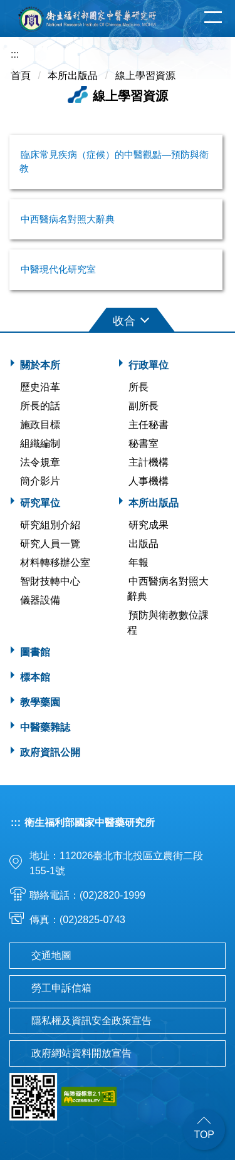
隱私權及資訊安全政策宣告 (91, 1020)
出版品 (143, 543)
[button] (117, 318)
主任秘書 (148, 424)
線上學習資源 (145, 75)
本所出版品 (73, 75)
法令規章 (40, 462)
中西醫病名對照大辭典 (68, 219)
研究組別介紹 (50, 525)
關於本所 (40, 365)
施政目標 (40, 424)
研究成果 (148, 525)
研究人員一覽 (50, 543)
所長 (138, 387)
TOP (204, 1134)
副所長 (143, 405)
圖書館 (35, 652)
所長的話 (40, 405)
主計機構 (148, 462)
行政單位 (148, 365)
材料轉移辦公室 (55, 562)
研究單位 (40, 503)
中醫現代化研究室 (58, 269)
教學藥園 (40, 702)
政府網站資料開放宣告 (81, 1053)
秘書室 (143, 443)
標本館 (35, 677)
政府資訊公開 (50, 752)
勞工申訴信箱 (61, 988)
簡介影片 (40, 481)
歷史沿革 (40, 387)
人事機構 (148, 481)
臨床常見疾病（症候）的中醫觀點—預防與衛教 (114, 161)
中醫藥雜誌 (45, 727)
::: (15, 54)
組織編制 (40, 443)
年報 (138, 562)
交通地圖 (51, 955)
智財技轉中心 (50, 581)
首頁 (21, 75)
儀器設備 (40, 600)
